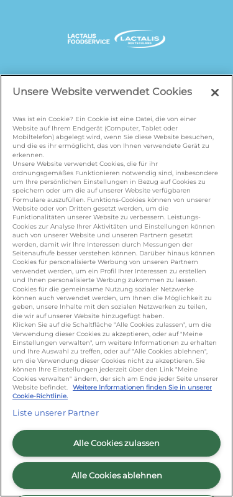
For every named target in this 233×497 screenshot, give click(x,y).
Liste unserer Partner (55, 412)
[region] (116, 286)
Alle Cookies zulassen (116, 443)
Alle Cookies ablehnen (116, 475)
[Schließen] (215, 92)
